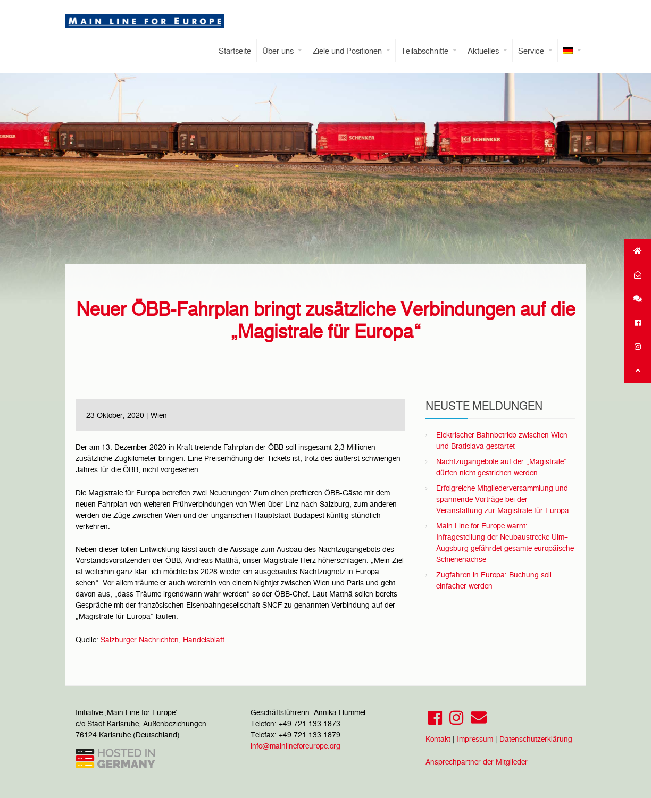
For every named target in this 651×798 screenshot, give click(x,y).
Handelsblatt (203, 639)
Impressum (475, 739)
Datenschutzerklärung (535, 739)
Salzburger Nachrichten (140, 639)
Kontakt (437, 739)
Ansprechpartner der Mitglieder (476, 762)
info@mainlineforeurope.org (295, 746)
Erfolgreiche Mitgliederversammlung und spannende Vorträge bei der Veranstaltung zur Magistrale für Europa (502, 499)
